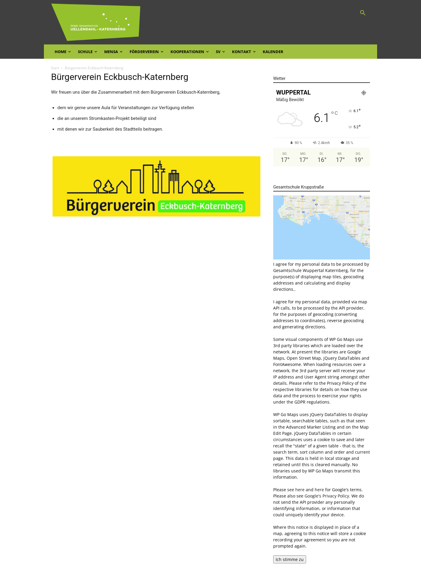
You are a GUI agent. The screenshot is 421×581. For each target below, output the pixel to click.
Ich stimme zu (290, 559)
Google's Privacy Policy (327, 496)
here (319, 489)
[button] (363, 13)
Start (55, 67)
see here (296, 489)
